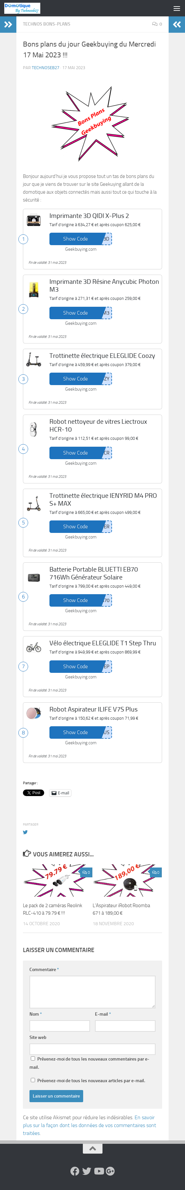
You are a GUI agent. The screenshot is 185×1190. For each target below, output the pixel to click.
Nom (35, 1014)
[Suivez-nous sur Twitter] (86, 1171)
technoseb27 (45, 67)
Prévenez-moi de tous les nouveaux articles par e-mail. (91, 1080)
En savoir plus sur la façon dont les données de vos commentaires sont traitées (89, 1125)
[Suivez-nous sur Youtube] (98, 1171)
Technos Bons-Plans (46, 24)
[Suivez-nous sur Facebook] (75, 1171)
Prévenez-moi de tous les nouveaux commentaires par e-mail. (89, 1063)
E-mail (103, 1014)
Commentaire (44, 969)
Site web (37, 1037)
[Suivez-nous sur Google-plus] (110, 1171)
